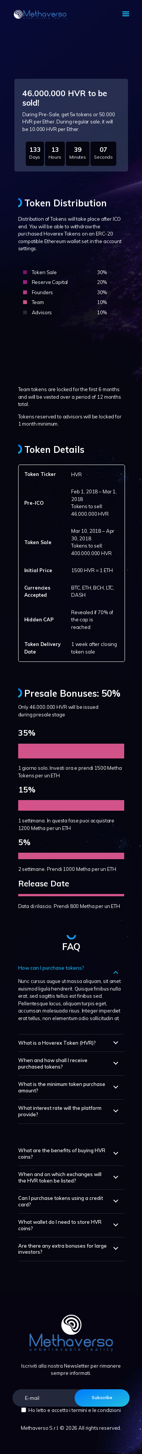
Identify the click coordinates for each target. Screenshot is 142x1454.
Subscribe (102, 1397)
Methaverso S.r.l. (40, 1428)
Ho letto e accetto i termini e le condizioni (74, 1410)
